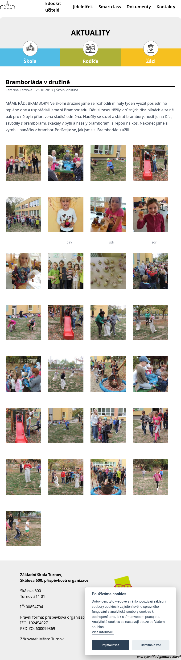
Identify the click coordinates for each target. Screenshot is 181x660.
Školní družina (67, 90)
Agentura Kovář (169, 656)
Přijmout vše (110, 645)
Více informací (103, 632)
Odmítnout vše (151, 645)
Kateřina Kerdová (19, 90)
